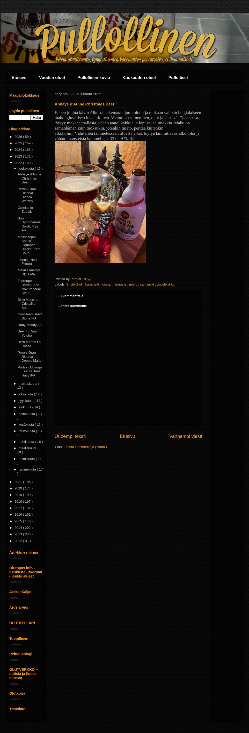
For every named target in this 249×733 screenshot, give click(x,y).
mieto (133, 284)
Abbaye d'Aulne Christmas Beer (29, 178)
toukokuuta (27, 431)
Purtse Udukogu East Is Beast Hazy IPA (30, 371)
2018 (18, 501)
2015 (18, 521)
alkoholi (77, 284)
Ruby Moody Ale (30, 325)
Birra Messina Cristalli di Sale (28, 304)
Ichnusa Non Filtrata (27, 262)
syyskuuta (26, 401)
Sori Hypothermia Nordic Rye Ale (29, 224)
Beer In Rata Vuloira (27, 333)
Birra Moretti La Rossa (29, 344)
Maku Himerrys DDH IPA (29, 272)
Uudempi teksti (70, 436)
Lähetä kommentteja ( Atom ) (85, 447)
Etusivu (19, 77)
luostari (107, 284)
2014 (18, 528)
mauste (121, 284)
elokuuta (25, 407)
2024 (18, 150)
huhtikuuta (27, 442)
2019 (18, 495)
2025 (18, 143)
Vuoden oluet (52, 77)
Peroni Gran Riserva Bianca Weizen (27, 195)
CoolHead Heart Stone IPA (30, 316)
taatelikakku (166, 284)
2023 (18, 156)
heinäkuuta (27, 414)
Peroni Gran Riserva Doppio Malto (29, 356)
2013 (18, 534)
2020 (18, 488)
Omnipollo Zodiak (25, 210)
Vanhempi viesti (185, 436)
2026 (18, 137)
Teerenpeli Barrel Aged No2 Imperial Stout (29, 287)
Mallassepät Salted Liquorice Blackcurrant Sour (29, 245)
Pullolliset (178, 77)
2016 (18, 514)
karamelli (92, 284)
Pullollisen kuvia (94, 77)
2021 (18, 482)
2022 (18, 163)
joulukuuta (27, 168)
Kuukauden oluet (139, 77)
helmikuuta (27, 459)
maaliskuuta (28, 448)
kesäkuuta (27, 424)
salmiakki (147, 284)
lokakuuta (26, 394)
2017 (18, 508)
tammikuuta (28, 469)
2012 (18, 541)
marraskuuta (28, 384)
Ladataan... (17, 101)
